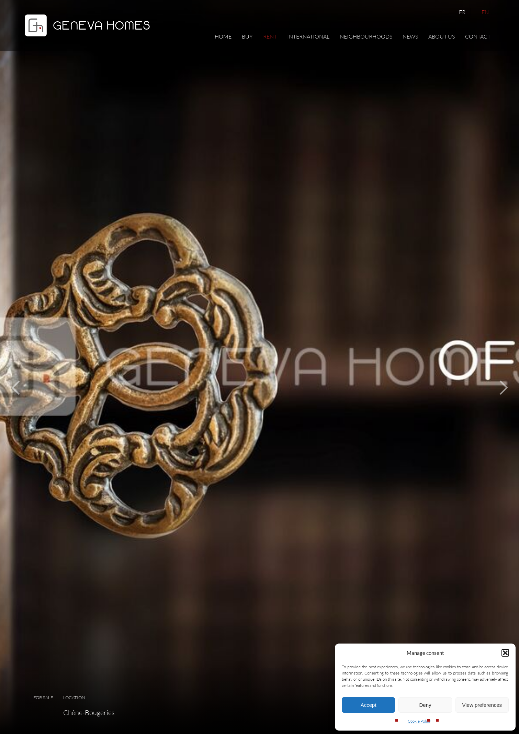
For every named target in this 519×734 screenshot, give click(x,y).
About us (441, 36)
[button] (505, 652)
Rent (270, 36)
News (410, 36)
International (308, 36)
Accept (368, 705)
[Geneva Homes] (87, 38)
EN (485, 12)
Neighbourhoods (366, 36)
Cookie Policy (419, 721)
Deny (425, 705)
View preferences (482, 705)
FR (462, 12)
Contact (477, 36)
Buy (247, 36)
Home (223, 36)
